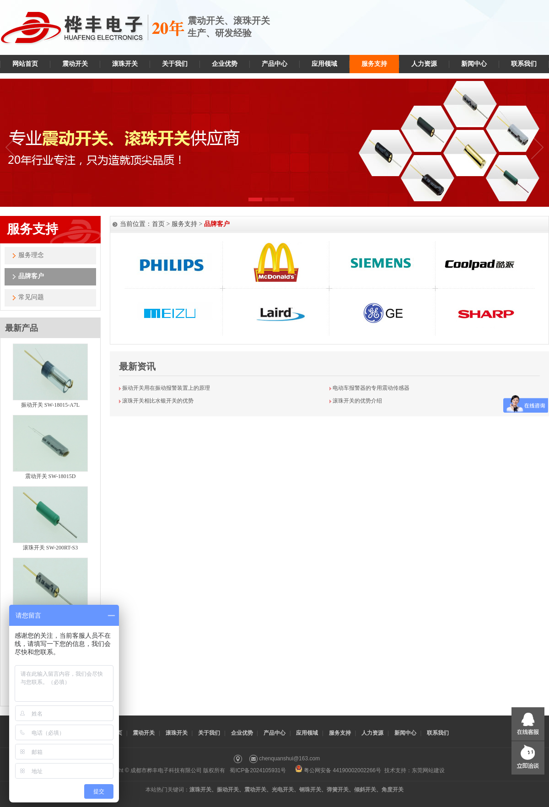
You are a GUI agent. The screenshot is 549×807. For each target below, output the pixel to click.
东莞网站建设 (428, 770)
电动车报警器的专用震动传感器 (371, 388)
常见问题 (31, 297)
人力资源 (424, 63)
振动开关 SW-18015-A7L (50, 405)
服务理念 (31, 255)
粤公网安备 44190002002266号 (338, 770)
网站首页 (25, 63)
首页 (158, 224)
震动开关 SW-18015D (50, 476)
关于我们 (175, 63)
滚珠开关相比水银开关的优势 (158, 401)
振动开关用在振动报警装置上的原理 (166, 388)
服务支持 (374, 63)
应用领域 (324, 63)
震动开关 (75, 63)
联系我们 (524, 63)
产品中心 (274, 63)
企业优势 (224, 63)
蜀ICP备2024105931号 (258, 770)
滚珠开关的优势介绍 (357, 401)
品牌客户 (31, 276)
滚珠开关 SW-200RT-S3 (50, 547)
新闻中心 (474, 63)
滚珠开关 (125, 63)
